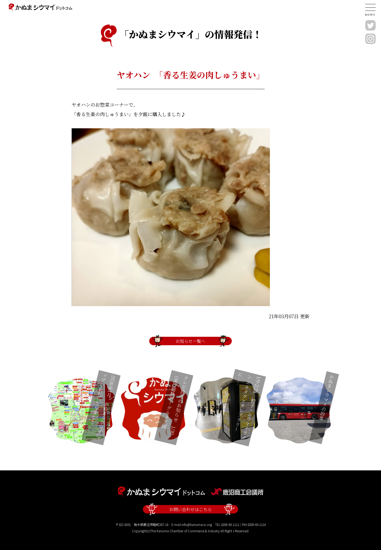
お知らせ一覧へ (190, 341)
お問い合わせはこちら (190, 509)
